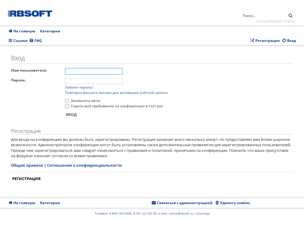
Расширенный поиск (275, 21)
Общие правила (27, 165)
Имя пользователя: (29, 70)
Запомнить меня (82, 100)
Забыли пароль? (79, 87)
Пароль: (18, 80)
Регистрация (26, 178)
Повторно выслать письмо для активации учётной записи (116, 92)
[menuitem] (35, 41)
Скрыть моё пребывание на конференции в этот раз (114, 105)
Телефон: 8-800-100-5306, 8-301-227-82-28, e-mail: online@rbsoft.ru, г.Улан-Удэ (152, 213)
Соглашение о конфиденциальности (84, 165)
